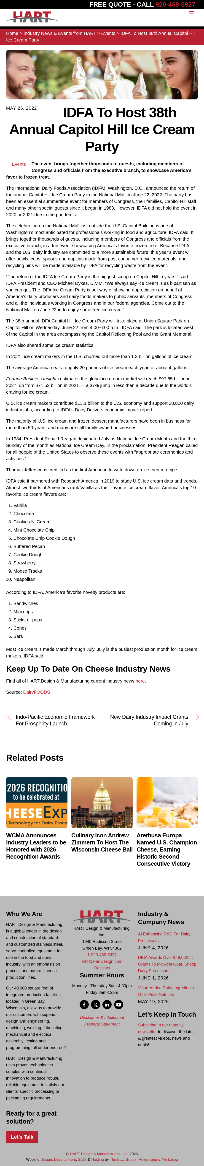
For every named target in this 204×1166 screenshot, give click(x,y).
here (140, 680)
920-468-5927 (175, 4)
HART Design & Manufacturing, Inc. (99, 1154)
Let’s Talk (22, 1137)
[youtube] (118, 1004)
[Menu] (191, 13)
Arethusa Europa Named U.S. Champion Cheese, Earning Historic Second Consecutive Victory (167, 849)
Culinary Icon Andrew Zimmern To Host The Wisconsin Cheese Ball (102, 842)
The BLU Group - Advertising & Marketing (144, 1159)
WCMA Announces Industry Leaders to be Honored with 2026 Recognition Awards (36, 846)
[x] (95, 1004)
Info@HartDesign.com (102, 961)
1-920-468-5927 (102, 955)
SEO (82, 1159)
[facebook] (84, 1004)
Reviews (102, 968)
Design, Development (58, 1159)
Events (19, 164)
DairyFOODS (36, 692)
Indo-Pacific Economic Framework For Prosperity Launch (55, 720)
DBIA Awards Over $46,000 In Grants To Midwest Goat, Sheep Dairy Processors (167, 964)
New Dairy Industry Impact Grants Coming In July (149, 720)
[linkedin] (107, 1004)
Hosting (97, 1159)
